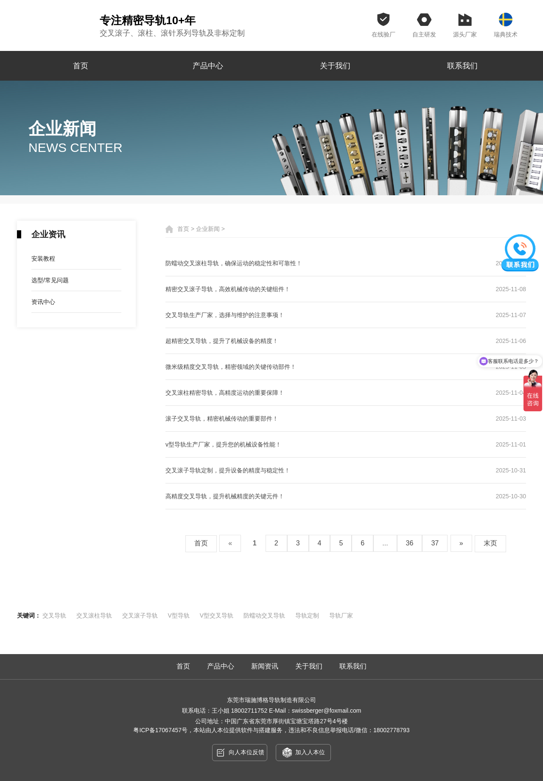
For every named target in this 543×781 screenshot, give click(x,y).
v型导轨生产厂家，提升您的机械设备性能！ (345, 444)
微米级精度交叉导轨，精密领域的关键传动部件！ (345, 366)
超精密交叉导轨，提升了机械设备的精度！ (345, 341)
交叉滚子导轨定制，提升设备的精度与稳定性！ (345, 470)
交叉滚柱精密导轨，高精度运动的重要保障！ (345, 392)
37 (435, 543)
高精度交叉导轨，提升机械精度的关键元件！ (345, 496)
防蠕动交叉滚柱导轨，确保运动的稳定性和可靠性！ (345, 263)
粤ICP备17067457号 (160, 730)
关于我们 (335, 66)
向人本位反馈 (240, 752)
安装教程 (43, 258)
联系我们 (462, 66)
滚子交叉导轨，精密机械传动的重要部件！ (345, 418)
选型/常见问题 (50, 280)
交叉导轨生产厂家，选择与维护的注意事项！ (345, 315)
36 (410, 543)
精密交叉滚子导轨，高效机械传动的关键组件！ (345, 289)
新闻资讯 (264, 666)
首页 (80, 66)
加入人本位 (303, 752)
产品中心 (208, 66)
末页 (490, 543)
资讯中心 (43, 301)
